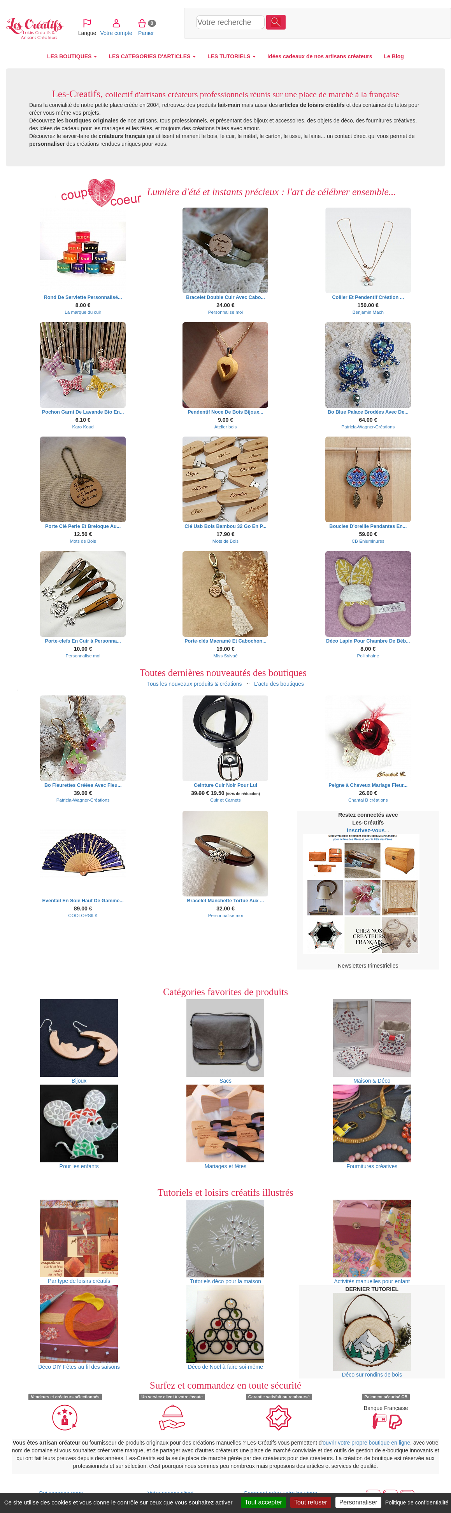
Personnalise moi (225, 311)
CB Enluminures (368, 540)
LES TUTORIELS (231, 56)
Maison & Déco (372, 1041)
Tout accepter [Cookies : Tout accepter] (263, 1502)
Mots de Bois (83, 540)
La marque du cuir (83, 311)
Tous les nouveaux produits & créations (194, 684)
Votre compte (346, 23)
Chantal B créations (368, 799)
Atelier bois (225, 426)
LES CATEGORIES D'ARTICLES (152, 56)
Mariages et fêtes (225, 1127)
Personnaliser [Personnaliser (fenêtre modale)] (358, 1502)
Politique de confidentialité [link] (417, 1502)
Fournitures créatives (372, 1127)
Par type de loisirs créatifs (79, 1242)
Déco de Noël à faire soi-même (225, 1327)
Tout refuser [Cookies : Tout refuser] (310, 1502)
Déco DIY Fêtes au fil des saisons (79, 1327)
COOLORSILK (83, 915)
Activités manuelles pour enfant (372, 1242)
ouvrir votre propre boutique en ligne (366, 1443)
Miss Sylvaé (225, 655)
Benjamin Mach (368, 311)
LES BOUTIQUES (72, 56)
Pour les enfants (79, 1127)
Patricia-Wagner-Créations (368, 426)
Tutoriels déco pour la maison (225, 1242)
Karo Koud (83, 426)
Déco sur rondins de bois (372, 1335)
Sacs (225, 1041)
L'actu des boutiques (279, 684)
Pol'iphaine (368, 655)
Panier (376, 23)
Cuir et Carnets (225, 799)
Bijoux (79, 1041)
